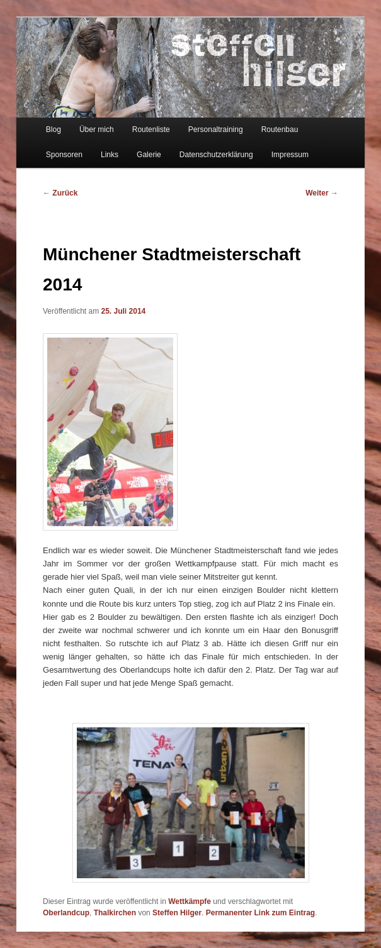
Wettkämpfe (189, 901)
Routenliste (151, 129)
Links (109, 154)
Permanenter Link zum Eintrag (260, 912)
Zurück (60, 193)
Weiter (321, 193)
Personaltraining (215, 129)
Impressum (290, 154)
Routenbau (280, 129)
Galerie (149, 154)
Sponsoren (64, 154)
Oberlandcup (66, 912)
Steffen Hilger (177, 912)
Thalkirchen (115, 912)
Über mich (96, 129)
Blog (53, 129)
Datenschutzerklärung (216, 154)
